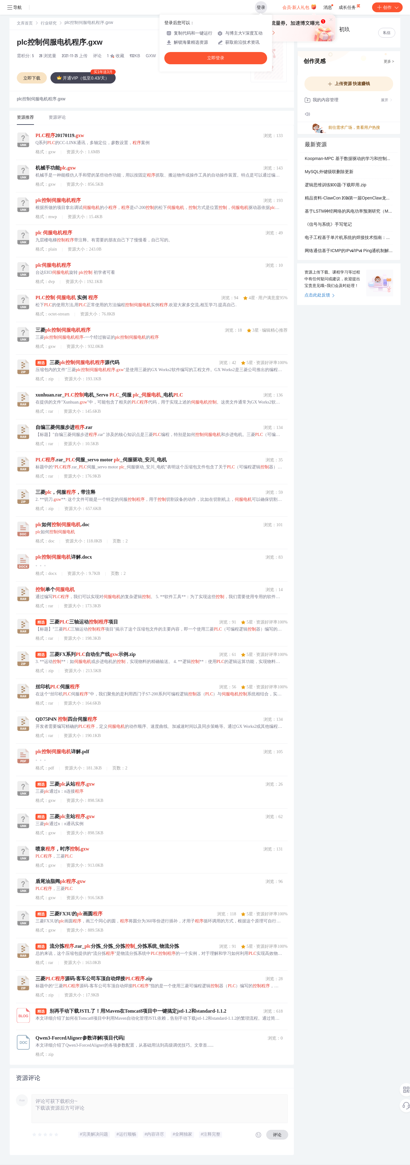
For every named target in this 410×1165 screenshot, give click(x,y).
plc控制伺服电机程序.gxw (59, 43)
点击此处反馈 (319, 295)
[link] (25, 23)
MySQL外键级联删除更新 (329, 172)
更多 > (389, 62)
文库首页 (25, 24)
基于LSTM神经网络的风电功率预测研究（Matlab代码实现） (349, 212)
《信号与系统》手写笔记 (328, 225)
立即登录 (215, 58)
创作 (387, 7)
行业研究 (49, 24)
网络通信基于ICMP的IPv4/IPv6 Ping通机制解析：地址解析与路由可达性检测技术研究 (349, 251)
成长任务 (350, 6)
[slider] (46, 1135)
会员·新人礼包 (299, 7)
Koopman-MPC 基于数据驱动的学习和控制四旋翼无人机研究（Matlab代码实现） (349, 159)
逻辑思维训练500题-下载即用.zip (335, 185)
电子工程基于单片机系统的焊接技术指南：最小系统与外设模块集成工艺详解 (349, 238)
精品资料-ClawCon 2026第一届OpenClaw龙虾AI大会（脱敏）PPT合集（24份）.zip (349, 198)
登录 (261, 7)
